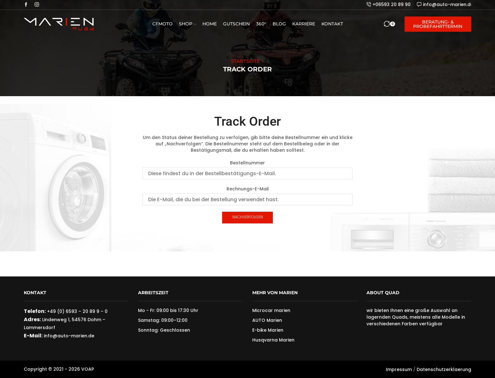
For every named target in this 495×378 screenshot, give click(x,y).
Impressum (399, 369)
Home (209, 24)
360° (261, 24)
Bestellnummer (247, 163)
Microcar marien (271, 310)
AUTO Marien (267, 320)
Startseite (245, 61)
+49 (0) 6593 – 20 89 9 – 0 (77, 311)
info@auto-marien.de (68, 336)
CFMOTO (162, 24)
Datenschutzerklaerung (444, 369)
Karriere (303, 24)
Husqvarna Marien (273, 340)
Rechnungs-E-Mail (248, 189)
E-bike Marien (267, 330)
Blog (279, 24)
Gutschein (236, 24)
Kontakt (332, 24)
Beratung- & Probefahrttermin (437, 24)
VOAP (87, 369)
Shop (187, 24)
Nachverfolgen (247, 217)
